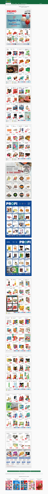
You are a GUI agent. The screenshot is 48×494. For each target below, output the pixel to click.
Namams (13, 3)
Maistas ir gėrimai (8, 3)
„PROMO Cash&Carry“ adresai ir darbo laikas (35, 471)
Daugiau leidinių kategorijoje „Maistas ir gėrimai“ (25, 471)
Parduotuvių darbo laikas (24, 3)
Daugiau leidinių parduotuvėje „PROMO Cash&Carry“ (13, 471)
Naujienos (41, 3)
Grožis (19, 3)
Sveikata (16, 3)
